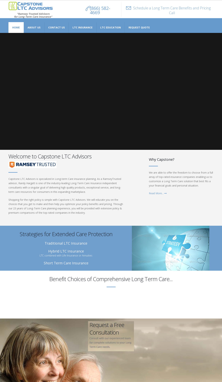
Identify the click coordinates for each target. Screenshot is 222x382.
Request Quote (139, 27)
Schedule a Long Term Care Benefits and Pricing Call (172, 10)
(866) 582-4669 (100, 10)
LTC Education (110, 27)
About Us (34, 27)
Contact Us (56, 27)
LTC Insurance (83, 27)
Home (16, 27)
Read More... (158, 193)
